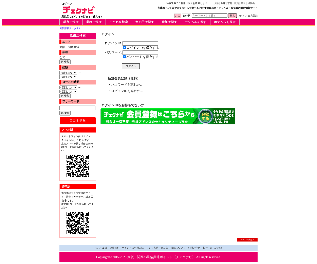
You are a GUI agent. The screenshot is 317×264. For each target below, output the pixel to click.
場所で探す (71, 22)
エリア (66, 41)
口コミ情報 (78, 120)
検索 (232, 15)
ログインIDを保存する (141, 47)
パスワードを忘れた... (127, 84)
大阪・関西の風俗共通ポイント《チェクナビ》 (161, 257)
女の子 (186, 15)
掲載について (178, 247)
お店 (177, 15)
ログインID (113, 43)
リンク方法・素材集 (157, 247)
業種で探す (94, 22)
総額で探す (169, 22)
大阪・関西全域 (69, 47)
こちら (80, 140)
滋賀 (236, 3)
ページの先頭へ (247, 239)
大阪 (216, 3)
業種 (65, 52)
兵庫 (223, 3)
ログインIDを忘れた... (127, 91)
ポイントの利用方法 (133, 247)
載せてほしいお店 (212, 247)
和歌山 (251, 3)
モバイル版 (101, 247)
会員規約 (114, 247)
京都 (229, 3)
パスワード (113, 52)
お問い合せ (194, 247)
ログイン (242, 15)
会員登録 (253, 15)
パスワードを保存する (141, 57)
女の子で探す (144, 22)
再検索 (65, 61)
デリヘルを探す (196, 22)
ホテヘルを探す (225, 22)
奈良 (243, 3)
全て (62, 57)
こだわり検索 (118, 22)
